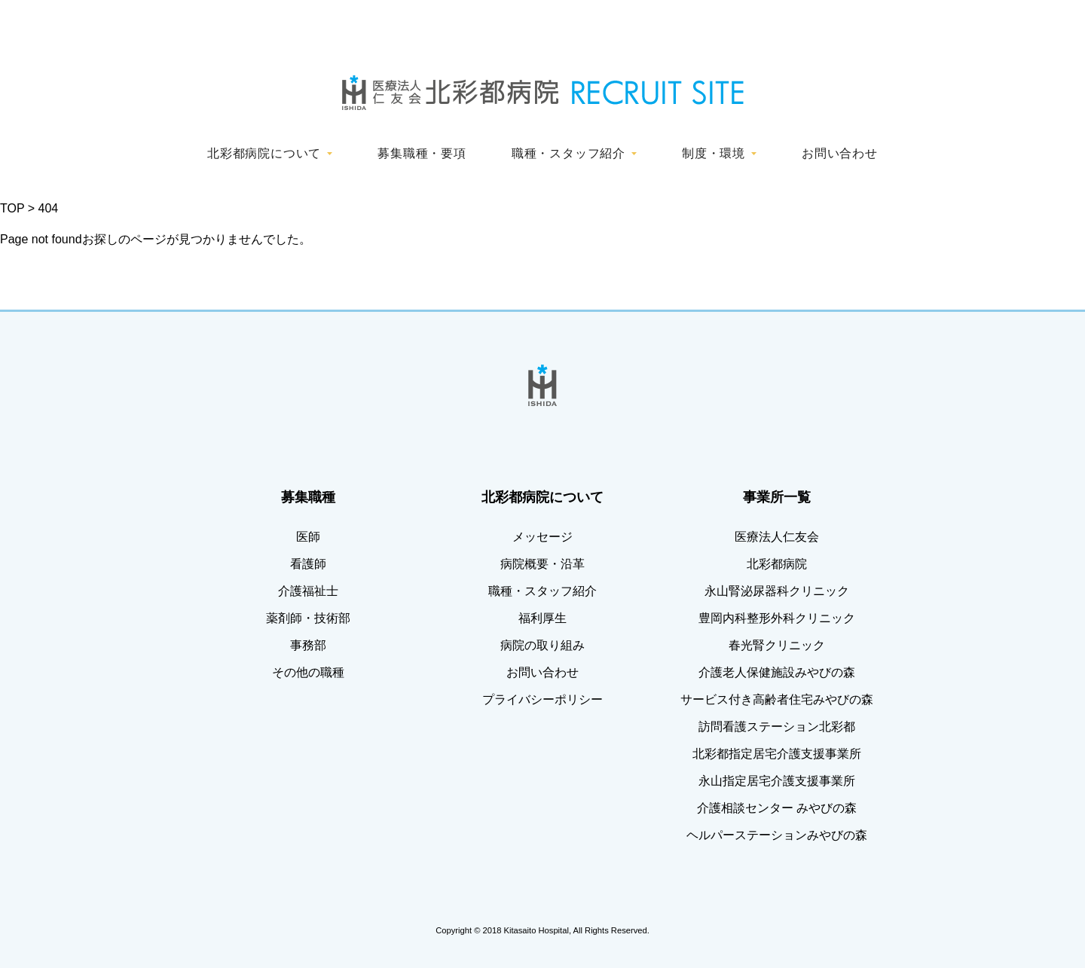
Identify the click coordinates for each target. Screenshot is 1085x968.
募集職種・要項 (421, 153)
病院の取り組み (542, 645)
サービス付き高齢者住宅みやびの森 (776, 699)
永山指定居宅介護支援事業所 (776, 780)
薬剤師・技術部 (308, 618)
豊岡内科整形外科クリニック (776, 618)
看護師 (308, 563)
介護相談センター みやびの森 (777, 808)
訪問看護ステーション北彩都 (776, 726)
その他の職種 (308, 672)
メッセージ (542, 536)
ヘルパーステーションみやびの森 (776, 835)
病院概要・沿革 (542, 563)
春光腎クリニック (777, 645)
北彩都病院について (264, 153)
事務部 (308, 645)
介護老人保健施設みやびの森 (776, 672)
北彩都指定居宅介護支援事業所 (776, 753)
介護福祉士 (308, 591)
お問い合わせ (840, 153)
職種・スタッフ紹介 (568, 153)
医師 (308, 536)
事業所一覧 (777, 497)
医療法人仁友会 (777, 536)
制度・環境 (713, 153)
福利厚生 (542, 618)
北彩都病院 (777, 563)
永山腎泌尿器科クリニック (776, 591)
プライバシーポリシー (542, 699)
